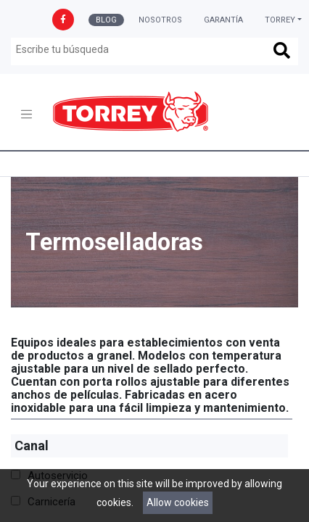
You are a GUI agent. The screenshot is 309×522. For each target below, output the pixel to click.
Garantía (223, 20)
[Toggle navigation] (26, 114)
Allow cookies (178, 502)
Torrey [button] (280, 20)
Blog (106, 20)
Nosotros (160, 20)
